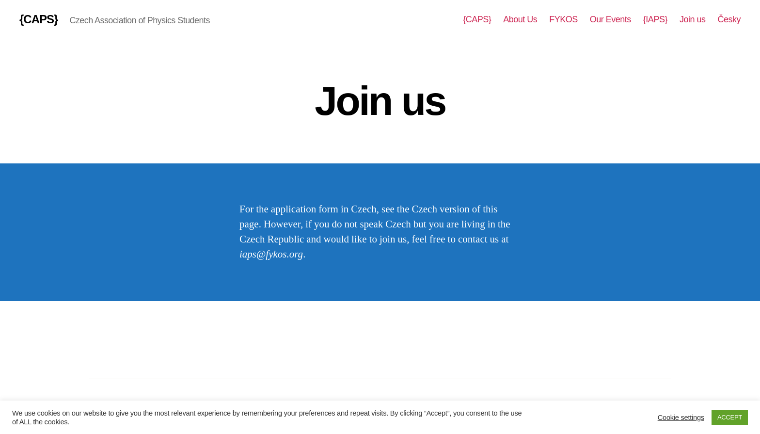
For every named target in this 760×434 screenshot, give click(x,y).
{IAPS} (655, 19)
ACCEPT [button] (729, 417)
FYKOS (563, 19)
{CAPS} (38, 19)
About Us (520, 19)
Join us (693, 19)
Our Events (610, 19)
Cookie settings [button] (681, 417)
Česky (729, 19)
